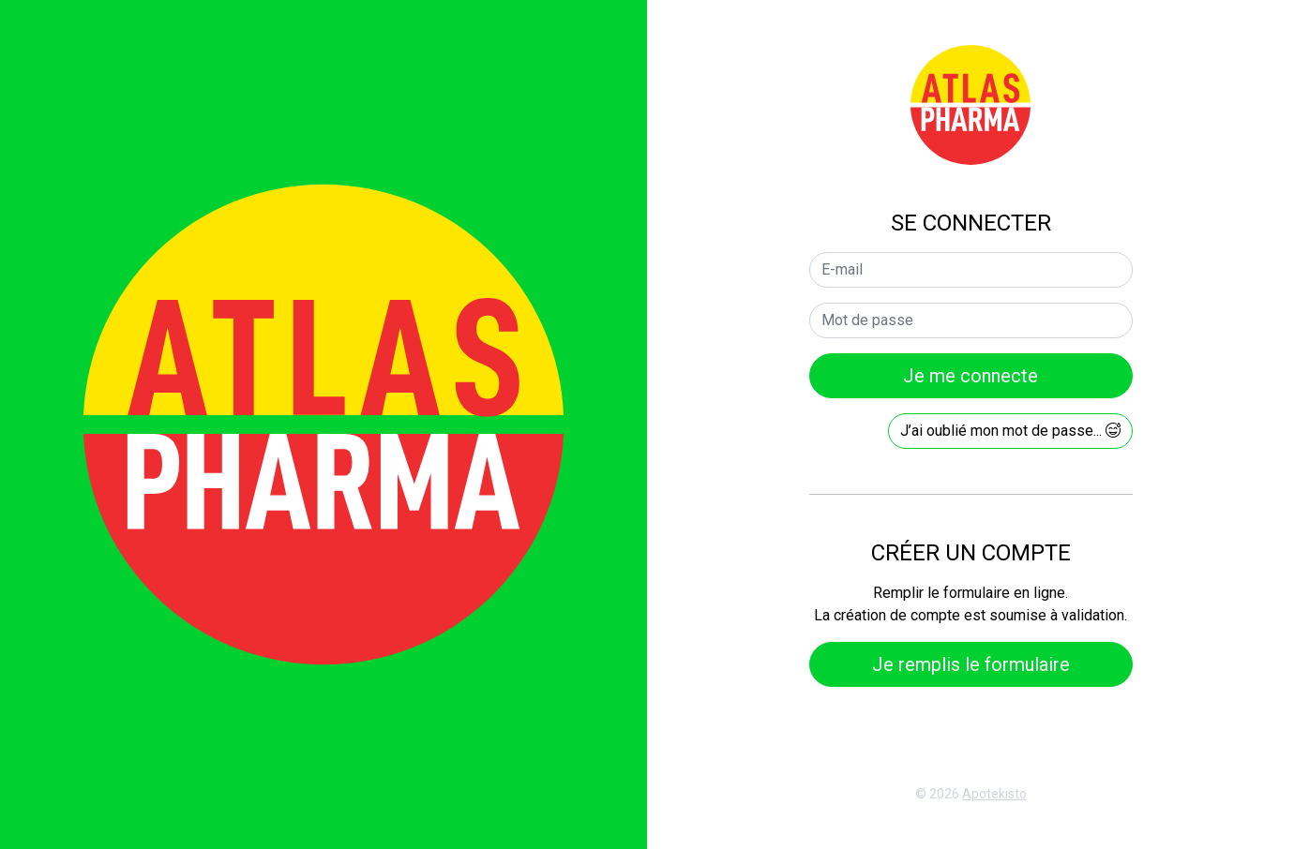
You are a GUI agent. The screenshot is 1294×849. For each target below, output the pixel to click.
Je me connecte (970, 376)
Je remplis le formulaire (971, 664)
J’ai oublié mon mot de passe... (1010, 430)
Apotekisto (994, 793)
